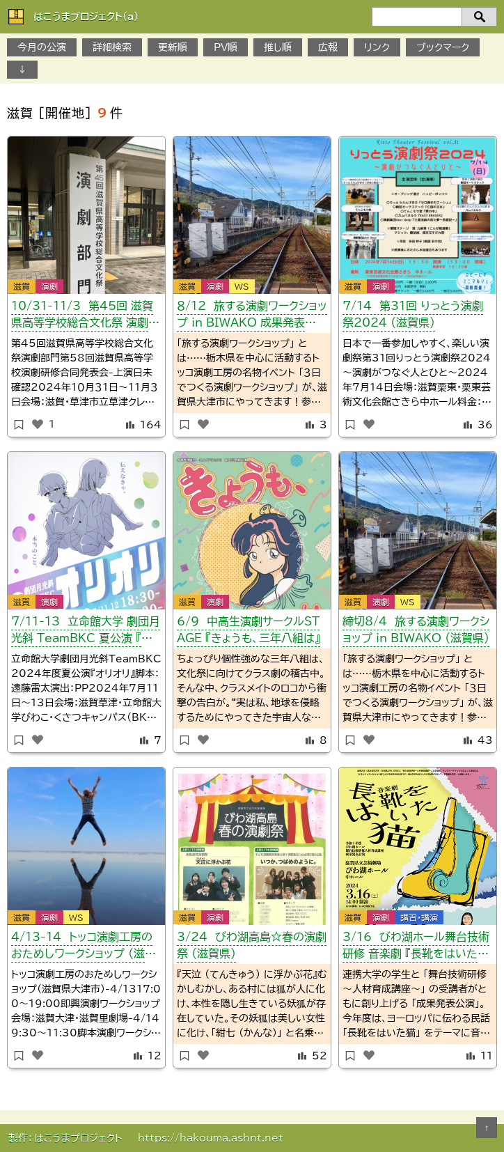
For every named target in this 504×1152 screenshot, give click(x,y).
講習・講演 (419, 917)
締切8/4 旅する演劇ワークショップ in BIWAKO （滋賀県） (415, 630)
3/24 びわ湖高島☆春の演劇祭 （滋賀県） (251, 945)
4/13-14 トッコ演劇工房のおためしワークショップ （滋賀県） (83, 947)
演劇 (49, 286)
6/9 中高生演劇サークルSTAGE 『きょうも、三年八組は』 (248, 630)
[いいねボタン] (37, 424)
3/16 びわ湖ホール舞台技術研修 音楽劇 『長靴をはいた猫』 (415, 947)
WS (242, 286)
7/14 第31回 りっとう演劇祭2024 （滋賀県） (412, 314)
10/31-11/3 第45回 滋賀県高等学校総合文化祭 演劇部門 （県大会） (85, 316)
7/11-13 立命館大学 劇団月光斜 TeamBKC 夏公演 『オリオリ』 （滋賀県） (86, 632)
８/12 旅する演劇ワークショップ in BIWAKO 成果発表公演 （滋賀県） (252, 316)
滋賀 (21, 286)
